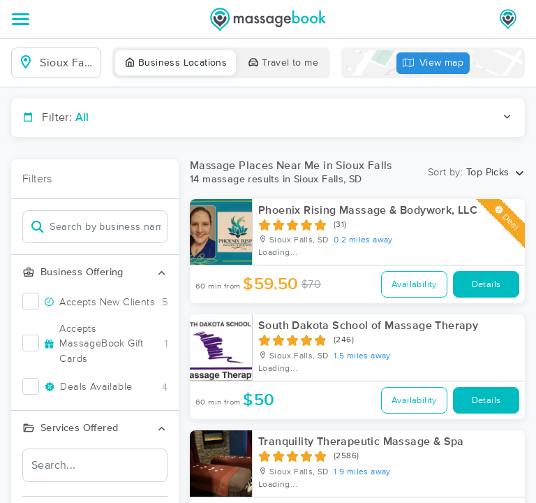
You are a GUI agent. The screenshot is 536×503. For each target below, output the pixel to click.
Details (486, 284)
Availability (414, 284)
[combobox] (67, 62)
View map (433, 63)
